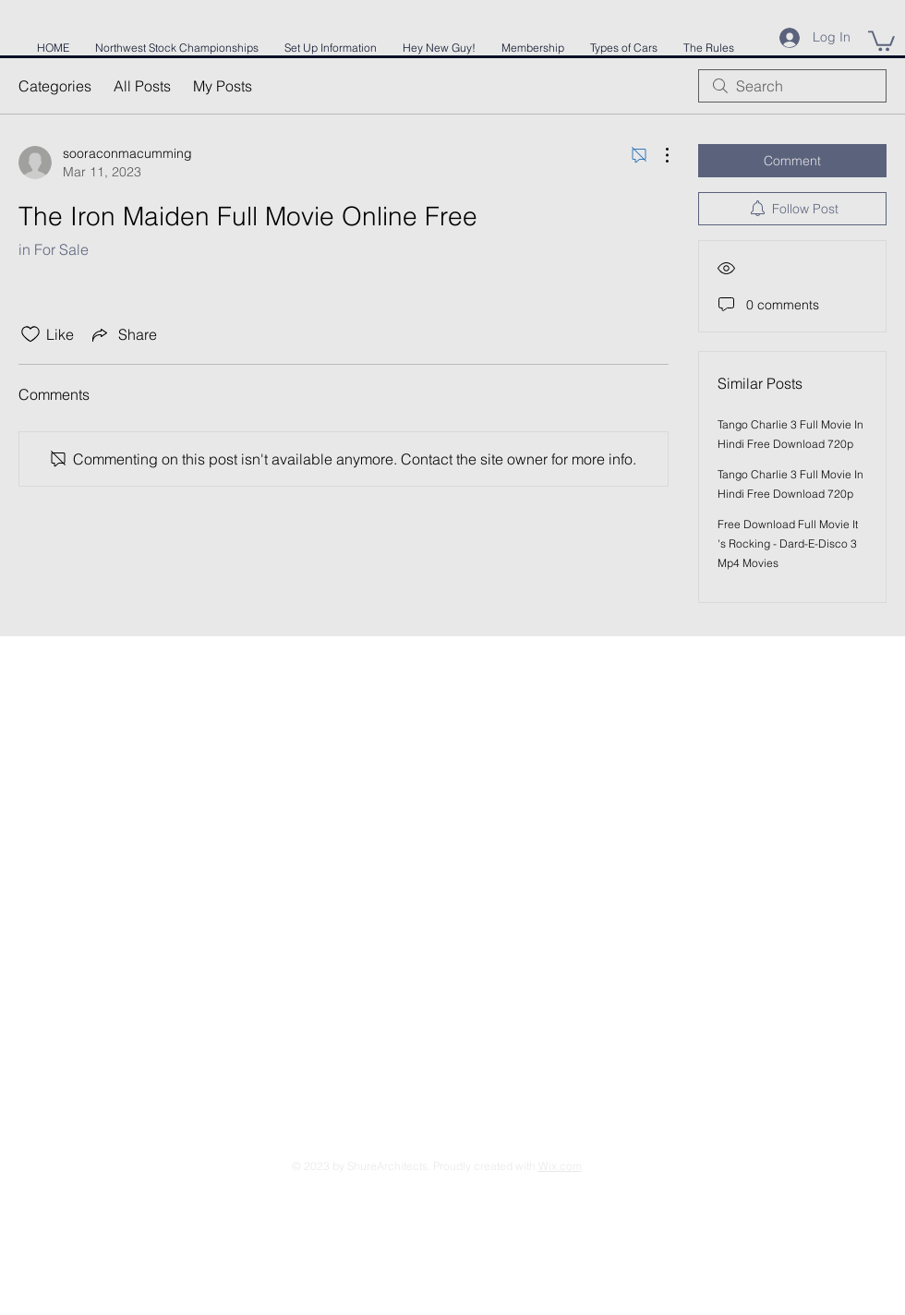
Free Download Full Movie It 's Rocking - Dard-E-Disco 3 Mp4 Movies (788, 543)
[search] (792, 86)
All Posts (142, 86)
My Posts (222, 86)
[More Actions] (657, 155)
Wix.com (560, 1166)
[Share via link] (123, 334)
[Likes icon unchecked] (30, 334)
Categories (54, 86)
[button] (881, 40)
